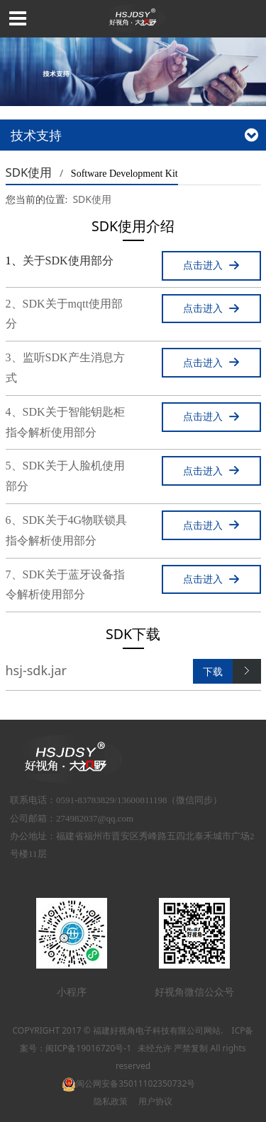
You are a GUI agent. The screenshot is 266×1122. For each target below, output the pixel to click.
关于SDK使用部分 (68, 261)
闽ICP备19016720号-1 (88, 1048)
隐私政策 (111, 1101)
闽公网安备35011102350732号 (128, 1083)
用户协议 (155, 1101)
